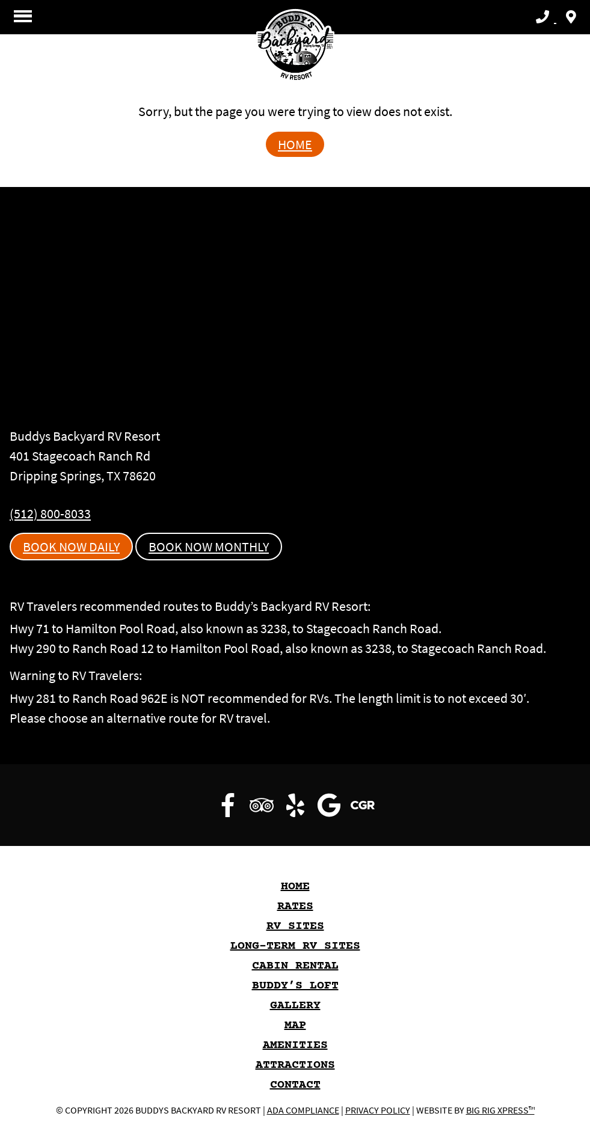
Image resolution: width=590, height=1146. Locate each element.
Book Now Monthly (209, 546)
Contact (295, 1085)
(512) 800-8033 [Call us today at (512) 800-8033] (50, 513)
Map (295, 1025)
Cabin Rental (295, 966)
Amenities (295, 1045)
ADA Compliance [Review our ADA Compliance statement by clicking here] (303, 1110)
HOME (295, 886)
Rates (295, 906)
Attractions (295, 1065)
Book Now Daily (71, 546)
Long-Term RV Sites (295, 946)
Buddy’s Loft (295, 986)
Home (295, 144)
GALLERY (295, 1006)
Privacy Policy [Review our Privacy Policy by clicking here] (377, 1110)
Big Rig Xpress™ (500, 1110)
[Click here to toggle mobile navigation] (23, 15)
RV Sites (295, 926)
